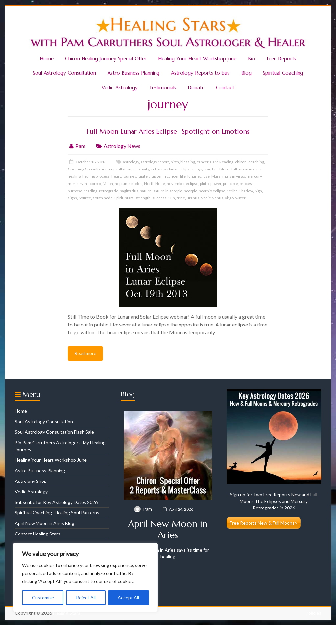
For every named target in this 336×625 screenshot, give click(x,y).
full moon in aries (246, 169)
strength (143, 197)
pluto (204, 183)
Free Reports (281, 58)
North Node (154, 183)
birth (175, 161)
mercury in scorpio (84, 183)
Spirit (118, 197)
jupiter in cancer (165, 176)
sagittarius (129, 190)
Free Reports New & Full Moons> (264, 523)
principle (230, 183)
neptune (122, 183)
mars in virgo (233, 176)
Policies (313, 613)
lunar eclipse (198, 176)
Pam (80, 146)
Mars (216, 176)
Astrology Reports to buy (200, 73)
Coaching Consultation (88, 169)
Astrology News (122, 146)
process (247, 183)
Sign (258, 190)
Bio (251, 58)
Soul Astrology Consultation (64, 73)
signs (72, 197)
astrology (131, 161)
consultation (120, 169)
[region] (85, 577)
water (240, 197)
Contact (225, 87)
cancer (202, 161)
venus (217, 197)
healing (74, 176)
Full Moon (221, 169)
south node (103, 197)
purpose (75, 190)
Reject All (86, 597)
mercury (254, 176)
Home (47, 58)
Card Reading (221, 161)
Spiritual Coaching (283, 73)
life (183, 176)
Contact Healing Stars (37, 533)
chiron (241, 161)
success (159, 197)
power (215, 183)
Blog (246, 73)
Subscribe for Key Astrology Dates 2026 (56, 502)
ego (198, 169)
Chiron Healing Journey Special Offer (106, 58)
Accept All (128, 597)
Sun (171, 197)
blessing (187, 161)
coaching (256, 161)
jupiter (143, 176)
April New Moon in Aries (167, 529)
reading (90, 190)
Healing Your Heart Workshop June (197, 58)
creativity (141, 169)
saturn (146, 190)
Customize (43, 597)
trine (181, 197)
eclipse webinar (164, 169)
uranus (193, 197)
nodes (136, 183)
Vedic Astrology (120, 87)
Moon (108, 183)
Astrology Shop (31, 481)
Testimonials (162, 87)
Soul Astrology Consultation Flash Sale (54, 432)
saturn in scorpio (167, 190)
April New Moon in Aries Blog (44, 523)
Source (85, 197)
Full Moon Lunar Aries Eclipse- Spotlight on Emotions (168, 131)
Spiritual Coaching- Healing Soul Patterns (57, 512)
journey (129, 176)
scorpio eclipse (212, 190)
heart (116, 176)
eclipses (186, 169)
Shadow (246, 190)
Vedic (206, 197)
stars (129, 197)
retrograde (108, 190)
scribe (232, 190)
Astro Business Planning (133, 73)
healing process (96, 176)
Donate (196, 87)
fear (207, 169)
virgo (229, 197)
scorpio (190, 190)
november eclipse (182, 183)
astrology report (155, 161)
